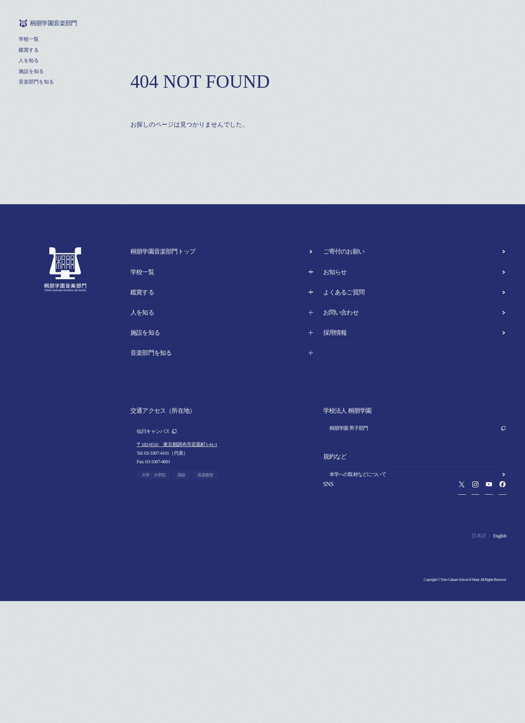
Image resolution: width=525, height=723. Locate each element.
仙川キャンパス (157, 431)
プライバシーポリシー (418, 516)
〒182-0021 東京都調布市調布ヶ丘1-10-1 (179, 510)
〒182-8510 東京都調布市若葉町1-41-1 (177, 444)
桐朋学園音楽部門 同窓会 (418, 463)
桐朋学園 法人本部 (418, 451)
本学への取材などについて (418, 504)
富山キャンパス (157, 562)
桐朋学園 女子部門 (418, 440)
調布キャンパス (157, 497)
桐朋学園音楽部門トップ (222, 251)
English (499, 657)
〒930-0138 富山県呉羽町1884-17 (171, 575)
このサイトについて (418, 528)
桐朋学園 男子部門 (418, 428)
